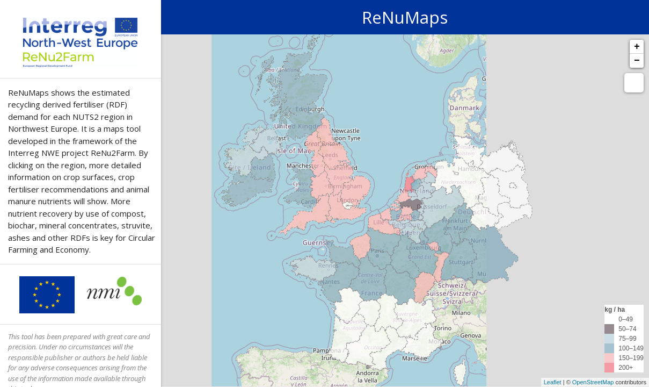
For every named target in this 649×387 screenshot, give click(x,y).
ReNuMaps (405, 16)
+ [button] (637, 46)
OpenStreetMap (593, 382)
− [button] (637, 60)
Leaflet (553, 382)
